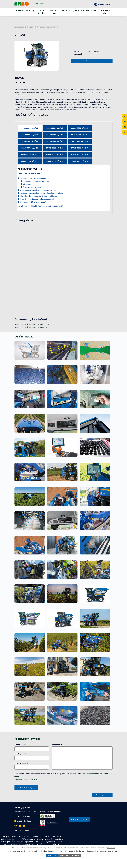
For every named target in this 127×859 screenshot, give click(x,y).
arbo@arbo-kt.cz (24, 821)
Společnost (19, 10)
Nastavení (76, 856)
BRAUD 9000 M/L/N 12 (54, 148)
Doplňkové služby (106, 11)
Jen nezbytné (64, 856)
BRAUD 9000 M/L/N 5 (30, 135)
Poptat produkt (92, 61)
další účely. (111, 848)
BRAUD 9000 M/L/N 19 (79, 161)
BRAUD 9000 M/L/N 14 (30, 154)
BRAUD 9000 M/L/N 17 (29, 161)
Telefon (21, 763)
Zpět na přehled (102, 795)
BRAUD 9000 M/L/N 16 (79, 154)
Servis (64, 10)
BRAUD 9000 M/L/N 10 (79, 141)
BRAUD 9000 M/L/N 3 (54, 128)
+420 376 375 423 (24, 816)
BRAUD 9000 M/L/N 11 (29, 148)
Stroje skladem (42, 11)
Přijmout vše (51, 856)
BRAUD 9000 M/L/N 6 (54, 135)
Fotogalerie (74, 10)
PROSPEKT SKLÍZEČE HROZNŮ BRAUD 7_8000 (33, 324)
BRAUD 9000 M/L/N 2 (30, 128)
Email (20, 754)
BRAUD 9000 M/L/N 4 (79, 128)
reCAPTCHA (33, 780)
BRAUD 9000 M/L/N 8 (30, 141)
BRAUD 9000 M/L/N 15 (54, 154)
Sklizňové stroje (43, 27)
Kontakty (85, 10)
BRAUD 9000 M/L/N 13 (79, 148)
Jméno (20, 745)
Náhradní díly (54, 11)
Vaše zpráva (57, 745)
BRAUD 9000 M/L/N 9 (54, 141)
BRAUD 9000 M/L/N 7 (79, 135)
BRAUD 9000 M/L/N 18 (54, 161)
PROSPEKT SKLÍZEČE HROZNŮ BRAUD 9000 (32, 327)
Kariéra (94, 10)
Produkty (30, 10)
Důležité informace (21, 830)
